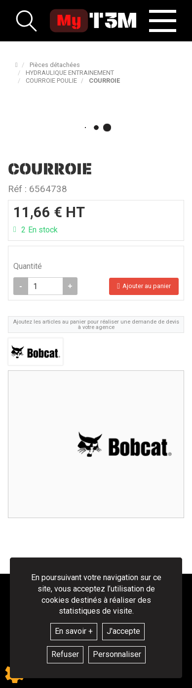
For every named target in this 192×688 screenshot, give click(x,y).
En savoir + (74, 631)
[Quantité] (45, 286)
